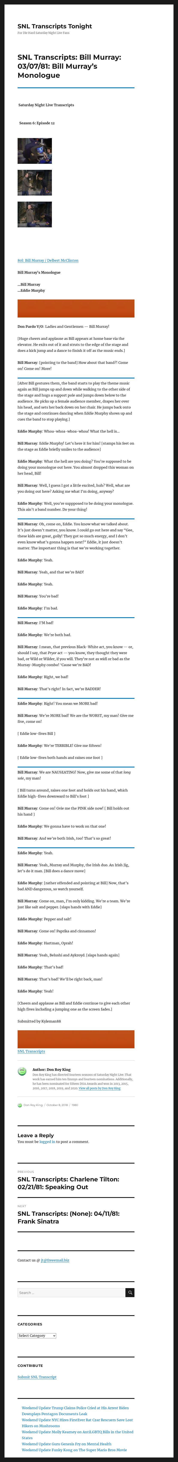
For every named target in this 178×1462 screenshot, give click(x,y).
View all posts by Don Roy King (100, 1088)
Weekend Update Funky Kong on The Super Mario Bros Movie (74, 1450)
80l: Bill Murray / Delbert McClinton (48, 260)
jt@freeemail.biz (55, 1260)
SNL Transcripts (31, 1051)
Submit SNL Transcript (37, 1377)
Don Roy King (33, 1105)
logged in (47, 1142)
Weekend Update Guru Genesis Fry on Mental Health (67, 1444)
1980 (75, 1105)
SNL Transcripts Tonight (55, 26)
